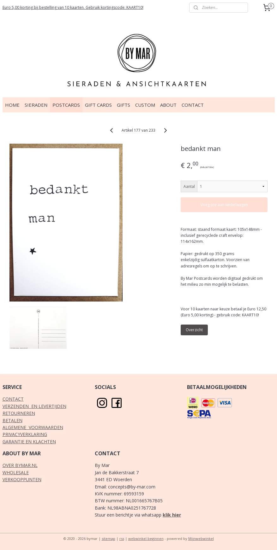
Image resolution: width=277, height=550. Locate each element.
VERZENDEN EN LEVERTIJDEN (34, 406)
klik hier (172, 515)
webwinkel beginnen (146, 538)
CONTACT (193, 105)
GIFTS (123, 105)
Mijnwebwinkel (201, 538)
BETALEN (12, 420)
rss (121, 538)
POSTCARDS (66, 105)
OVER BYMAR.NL (20, 465)
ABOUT (168, 105)
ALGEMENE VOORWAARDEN (33, 427)
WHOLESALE (16, 472)
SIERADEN (36, 105)
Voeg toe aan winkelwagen (224, 204)
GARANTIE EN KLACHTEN (29, 442)
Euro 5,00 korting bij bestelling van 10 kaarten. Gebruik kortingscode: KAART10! (73, 7)
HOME (12, 105)
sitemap (108, 538)
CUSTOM (145, 105)
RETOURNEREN (19, 413)
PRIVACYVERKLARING (25, 434)
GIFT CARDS (98, 105)
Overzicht (194, 329)
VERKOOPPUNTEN (22, 479)
